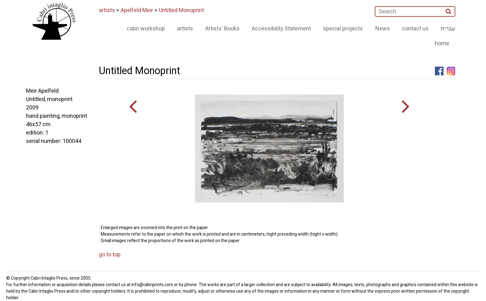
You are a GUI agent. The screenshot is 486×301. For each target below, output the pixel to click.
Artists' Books (222, 28)
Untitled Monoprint (181, 10)
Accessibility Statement (281, 28)
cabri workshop (146, 28)
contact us (415, 28)
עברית (448, 28)
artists (107, 10)
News (382, 28)
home (442, 43)
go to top (110, 254)
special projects (343, 28)
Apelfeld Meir (137, 10)
